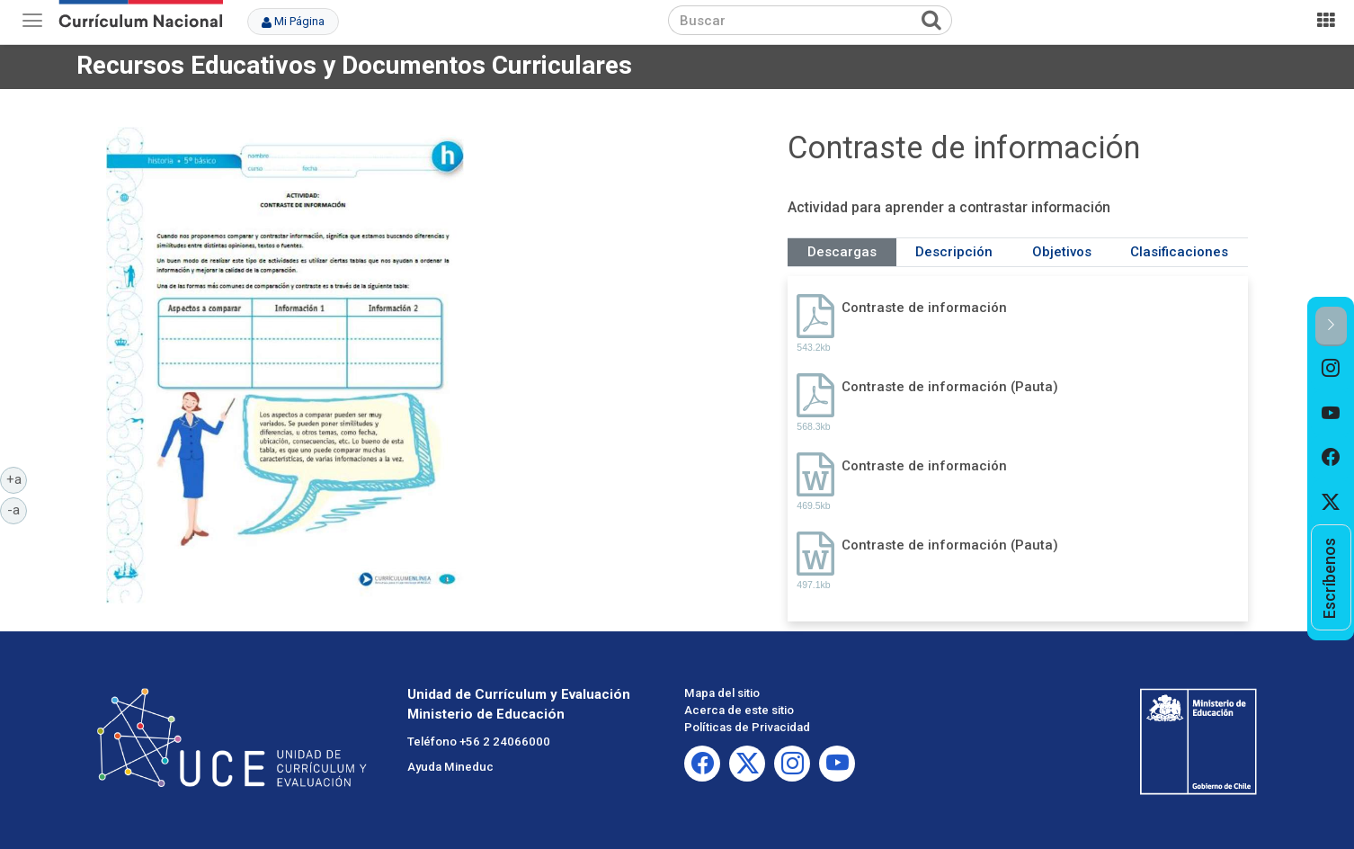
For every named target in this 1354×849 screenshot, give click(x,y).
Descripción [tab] (954, 252)
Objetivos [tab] (1061, 252)
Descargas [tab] (842, 252)
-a (17, 509)
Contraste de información (924, 307)
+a (17, 478)
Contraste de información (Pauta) (950, 387)
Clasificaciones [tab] (1179, 252)
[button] (1331, 326)
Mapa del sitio (722, 693)
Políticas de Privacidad (747, 727)
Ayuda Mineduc (450, 766)
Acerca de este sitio (739, 710)
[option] (1331, 368)
